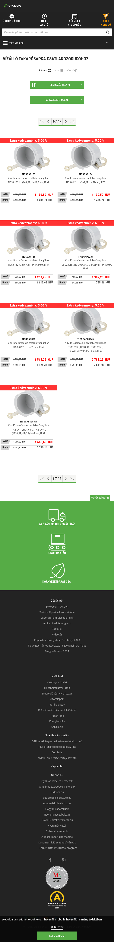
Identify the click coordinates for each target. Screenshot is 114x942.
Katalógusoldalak (57, 682)
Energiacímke (57, 721)
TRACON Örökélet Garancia (57, 820)
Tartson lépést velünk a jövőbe (57, 612)
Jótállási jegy (57, 704)
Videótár (57, 634)
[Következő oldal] (66, 121)
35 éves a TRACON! (57, 606)
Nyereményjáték (57, 825)
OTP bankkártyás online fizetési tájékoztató (57, 741)
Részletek (57, 927)
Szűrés (69, 70)
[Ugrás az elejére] (41, 121)
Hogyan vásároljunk (57, 808)
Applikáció (57, 726)
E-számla (57, 752)
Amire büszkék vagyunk (57, 623)
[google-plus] (64, 861)
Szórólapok (57, 699)
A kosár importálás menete (57, 836)
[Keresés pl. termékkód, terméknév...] (57, 32)
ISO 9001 (57, 628)
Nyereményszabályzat (57, 814)
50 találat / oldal (64, 99)
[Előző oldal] (48, 121)
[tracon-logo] (12, 6)
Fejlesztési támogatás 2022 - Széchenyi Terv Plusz (57, 645)
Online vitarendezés (57, 831)
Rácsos (43, 70)
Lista (56, 70)
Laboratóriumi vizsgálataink (57, 617)
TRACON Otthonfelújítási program (57, 847)
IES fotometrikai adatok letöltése (57, 710)
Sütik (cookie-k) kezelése (57, 797)
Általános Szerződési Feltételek (57, 786)
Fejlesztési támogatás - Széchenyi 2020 (57, 640)
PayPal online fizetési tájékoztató (57, 746)
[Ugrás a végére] (72, 121)
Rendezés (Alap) (56, 85)
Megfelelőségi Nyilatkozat (57, 693)
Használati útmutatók (57, 687)
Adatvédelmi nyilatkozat (57, 803)
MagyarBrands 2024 (57, 651)
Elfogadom (57, 935)
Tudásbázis (57, 792)
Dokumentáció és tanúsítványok (57, 842)
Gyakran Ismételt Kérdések (57, 781)
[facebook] (50, 861)
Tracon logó (57, 715)
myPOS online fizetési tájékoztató (57, 758)
